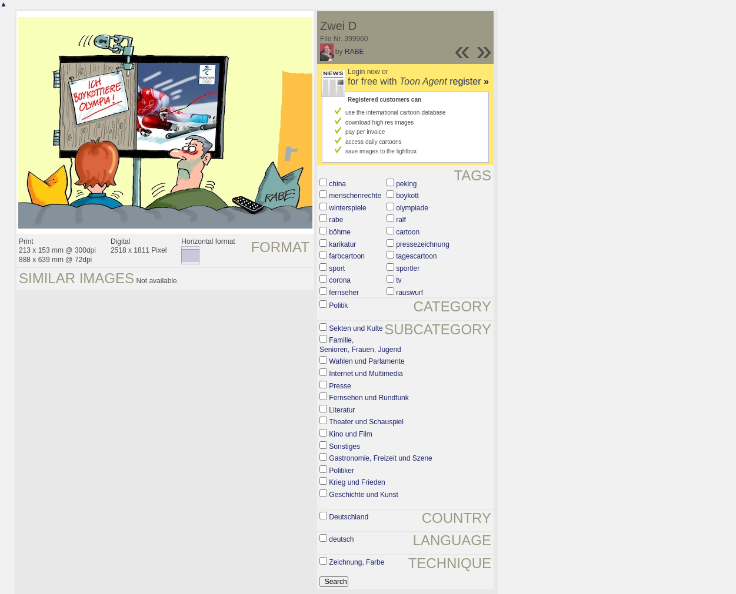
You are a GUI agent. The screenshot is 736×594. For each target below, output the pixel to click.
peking (406, 184)
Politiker (341, 471)
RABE (354, 52)
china (337, 184)
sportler (407, 268)
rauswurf (409, 292)
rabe (336, 220)
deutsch (341, 539)
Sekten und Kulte (355, 328)
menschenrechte (355, 196)
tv (398, 280)
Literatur (342, 410)
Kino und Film (350, 434)
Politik (338, 305)
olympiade (412, 208)
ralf (401, 220)
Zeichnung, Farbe (356, 562)
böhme (340, 232)
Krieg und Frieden (357, 482)
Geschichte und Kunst (363, 495)
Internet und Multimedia (365, 374)
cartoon (407, 232)
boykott (407, 196)
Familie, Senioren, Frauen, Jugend (360, 345)
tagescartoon (416, 256)
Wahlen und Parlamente (366, 361)
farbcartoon (347, 256)
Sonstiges (344, 446)
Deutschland (348, 517)
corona (340, 280)
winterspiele (347, 208)
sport (337, 268)
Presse (340, 386)
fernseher (344, 292)
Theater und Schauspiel (366, 422)
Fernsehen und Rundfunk (368, 398)
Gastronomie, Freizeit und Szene (380, 458)
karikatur (342, 244)
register (469, 81)
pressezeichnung (422, 244)
